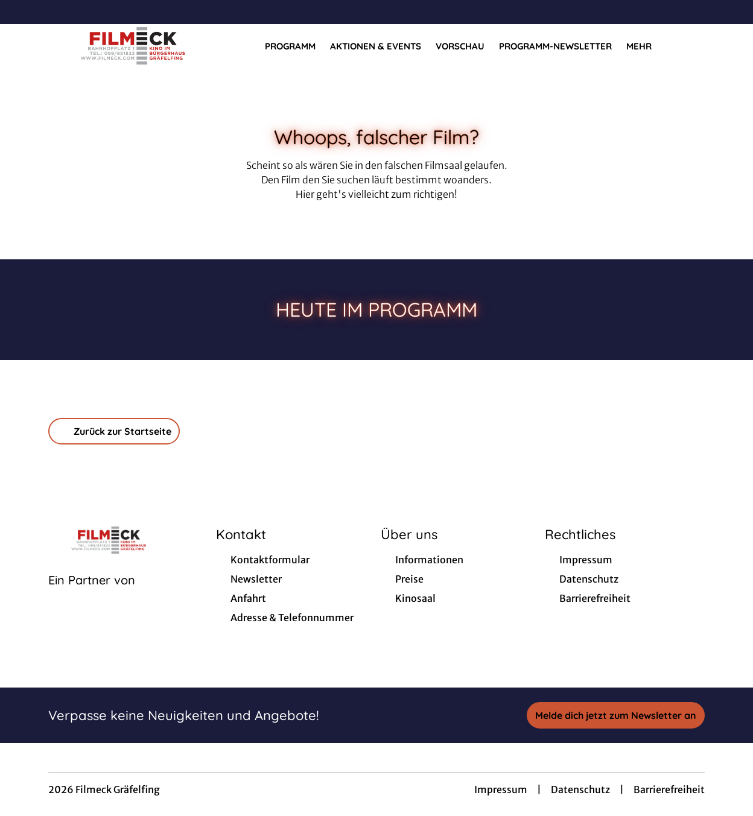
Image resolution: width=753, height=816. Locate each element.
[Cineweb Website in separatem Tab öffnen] (91, 595)
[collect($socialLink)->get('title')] (22, 12)
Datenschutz (580, 789)
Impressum (500, 789)
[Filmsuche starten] (693, 46)
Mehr (646, 46)
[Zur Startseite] (132, 46)
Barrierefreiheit (669, 789)
